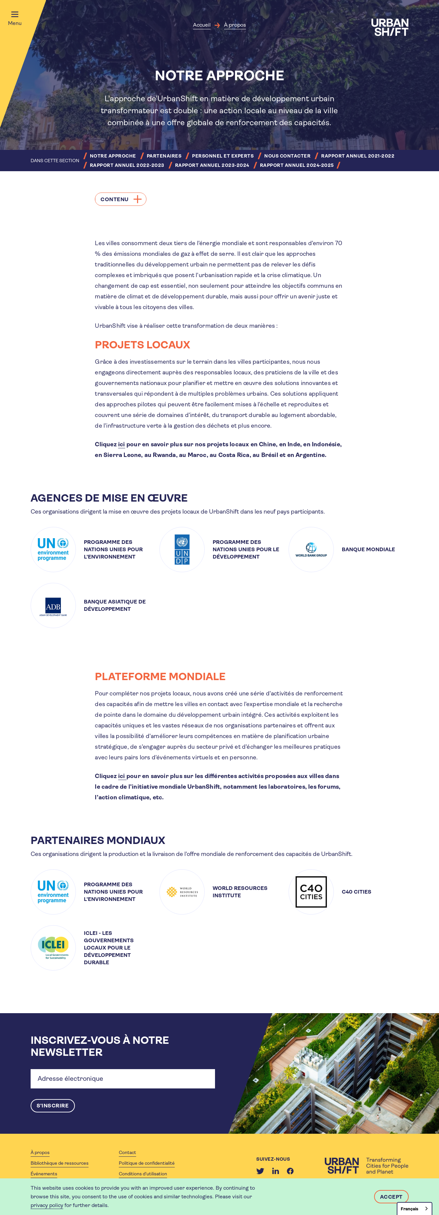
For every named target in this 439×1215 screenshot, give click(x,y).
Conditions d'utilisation (143, 1173)
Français (409, 1208)
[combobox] (414, 1208)
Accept (391, 1197)
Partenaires (164, 156)
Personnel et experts (223, 156)
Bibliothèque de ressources (60, 1163)
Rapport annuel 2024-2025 (297, 165)
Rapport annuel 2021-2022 (357, 156)
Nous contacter (287, 156)
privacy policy (47, 1205)
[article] (90, 549)
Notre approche (113, 156)
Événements (44, 1173)
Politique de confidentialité (147, 1163)
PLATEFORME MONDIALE (161, 676)
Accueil (202, 25)
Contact (127, 1152)
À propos (235, 25)
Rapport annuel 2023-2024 (212, 165)
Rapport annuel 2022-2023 (127, 165)
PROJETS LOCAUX (143, 345)
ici (121, 444)
